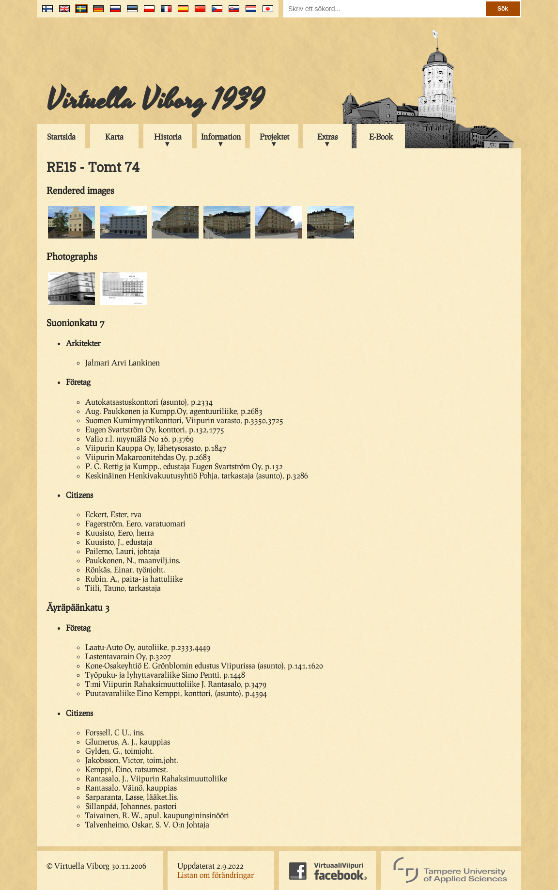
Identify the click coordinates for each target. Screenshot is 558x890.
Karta (114, 136)
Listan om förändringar (215, 874)
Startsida (61, 136)
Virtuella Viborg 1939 (155, 100)
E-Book (381, 136)
